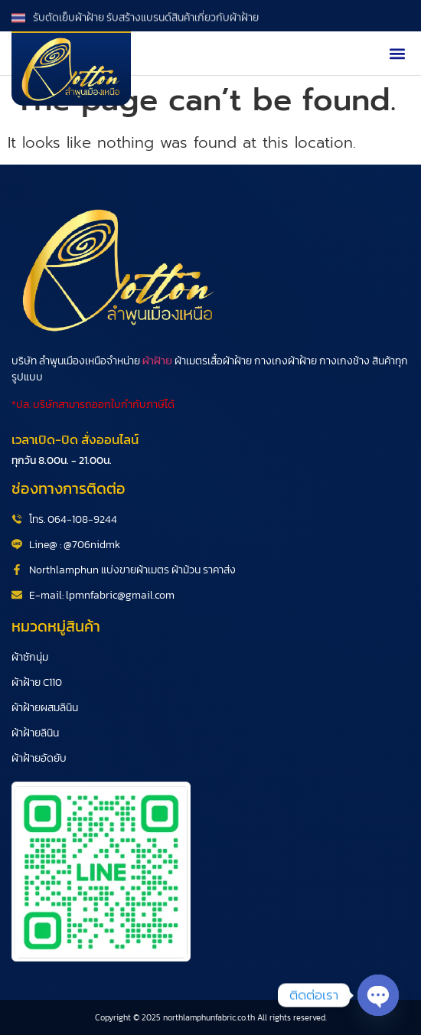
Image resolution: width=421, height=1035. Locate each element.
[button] (397, 53)
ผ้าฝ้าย (157, 361)
